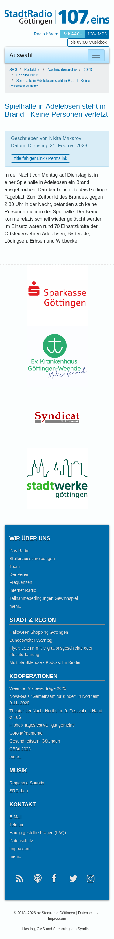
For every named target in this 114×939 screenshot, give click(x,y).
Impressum (19, 848)
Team (14, 566)
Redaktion (32, 70)
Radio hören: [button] (46, 33)
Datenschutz (21, 840)
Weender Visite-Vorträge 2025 (37, 688)
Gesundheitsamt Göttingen (34, 741)
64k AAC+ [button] (72, 33)
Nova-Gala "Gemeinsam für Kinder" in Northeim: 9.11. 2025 (55, 699)
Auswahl (21, 55)
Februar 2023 (27, 75)
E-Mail (15, 816)
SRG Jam (18, 790)
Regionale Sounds (26, 782)
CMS (41, 929)
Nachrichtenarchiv (62, 70)
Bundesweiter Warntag (30, 640)
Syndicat (85, 929)
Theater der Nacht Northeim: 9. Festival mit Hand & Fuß (55, 714)
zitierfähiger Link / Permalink (40, 158)
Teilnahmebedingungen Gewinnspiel (43, 598)
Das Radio (19, 550)
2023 (88, 70)
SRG (13, 70)
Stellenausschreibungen (32, 558)
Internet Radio (22, 590)
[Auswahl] (96, 55)
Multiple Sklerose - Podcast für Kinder (45, 662)
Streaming (61, 929)
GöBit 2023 (20, 748)
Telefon (16, 824)
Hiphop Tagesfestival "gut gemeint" (42, 725)
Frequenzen (20, 582)
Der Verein (19, 574)
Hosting (28, 929)
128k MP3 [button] (97, 33)
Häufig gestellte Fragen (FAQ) (37, 832)
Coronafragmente (26, 733)
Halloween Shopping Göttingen (38, 632)
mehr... (15, 606)
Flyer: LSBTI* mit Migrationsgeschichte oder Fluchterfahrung (50, 651)
